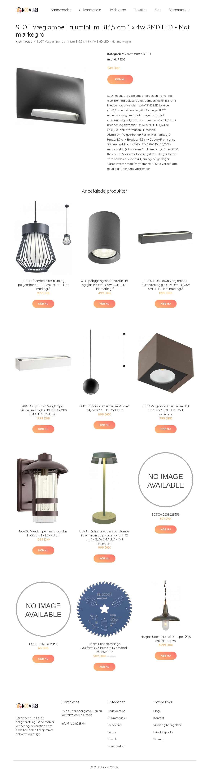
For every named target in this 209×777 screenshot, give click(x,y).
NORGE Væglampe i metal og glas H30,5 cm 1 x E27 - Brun (43, 537)
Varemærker (179, 11)
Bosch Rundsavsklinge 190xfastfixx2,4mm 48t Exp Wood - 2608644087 (104, 651)
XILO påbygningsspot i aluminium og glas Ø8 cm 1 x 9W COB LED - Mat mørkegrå (104, 288)
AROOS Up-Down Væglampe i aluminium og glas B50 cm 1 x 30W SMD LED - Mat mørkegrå (166, 288)
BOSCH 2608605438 (43, 647)
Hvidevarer (117, 11)
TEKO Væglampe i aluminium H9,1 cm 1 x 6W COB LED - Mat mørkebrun (165, 413)
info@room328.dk (73, 727)
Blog (158, 11)
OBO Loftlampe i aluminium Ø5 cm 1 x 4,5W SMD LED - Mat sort (104, 411)
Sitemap (158, 742)
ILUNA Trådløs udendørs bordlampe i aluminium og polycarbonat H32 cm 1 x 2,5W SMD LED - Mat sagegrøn (104, 541)
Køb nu (120, 82)
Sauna (111, 735)
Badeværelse (60, 11)
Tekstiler (140, 11)
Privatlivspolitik (163, 735)
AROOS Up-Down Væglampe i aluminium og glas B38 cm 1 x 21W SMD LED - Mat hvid (43, 413)
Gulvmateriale (90, 11)
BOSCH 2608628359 (166, 518)
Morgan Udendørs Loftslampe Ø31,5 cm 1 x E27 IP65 (166, 642)
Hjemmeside (24, 45)
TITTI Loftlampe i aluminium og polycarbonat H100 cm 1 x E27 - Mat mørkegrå (43, 288)
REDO (147, 57)
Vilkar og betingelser (167, 728)
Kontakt (158, 721)
